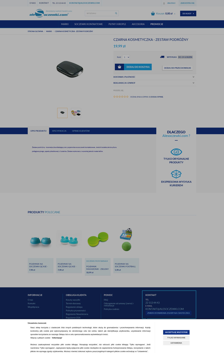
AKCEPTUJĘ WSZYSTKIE (176, 332)
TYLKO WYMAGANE (176, 338)
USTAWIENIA (176, 343)
